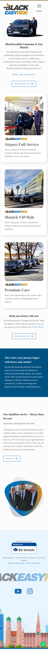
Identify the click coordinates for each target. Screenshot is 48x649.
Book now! (12, 458)
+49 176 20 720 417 (27, 75)
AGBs (27, 563)
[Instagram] (30, 591)
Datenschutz (20, 563)
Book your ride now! (24, 84)
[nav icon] (39, 8)
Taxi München (35, 563)
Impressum (11, 563)
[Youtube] (18, 591)
